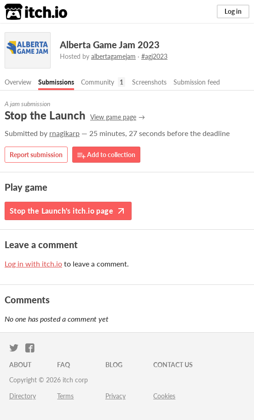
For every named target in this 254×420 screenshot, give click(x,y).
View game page (113, 117)
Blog (113, 365)
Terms (65, 396)
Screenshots (149, 82)
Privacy (115, 396)
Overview (18, 82)
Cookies (164, 396)
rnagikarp (64, 133)
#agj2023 (154, 56)
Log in (233, 11)
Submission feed (196, 82)
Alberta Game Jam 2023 (110, 44)
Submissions (56, 82)
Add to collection (106, 155)
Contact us (173, 365)
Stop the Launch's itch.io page (68, 210)
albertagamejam (113, 56)
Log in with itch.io (33, 263)
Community (97, 82)
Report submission (36, 155)
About (20, 365)
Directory (22, 396)
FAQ (63, 365)
